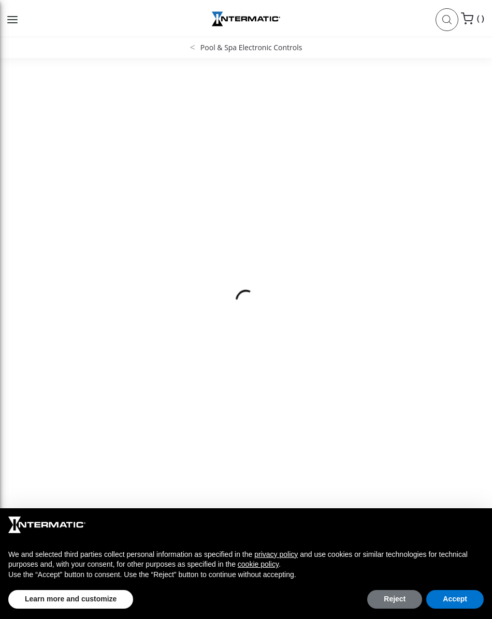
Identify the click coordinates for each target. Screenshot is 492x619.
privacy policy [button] (276, 554)
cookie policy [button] (258, 564)
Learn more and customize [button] (71, 599)
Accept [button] (455, 599)
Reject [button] (395, 599)
